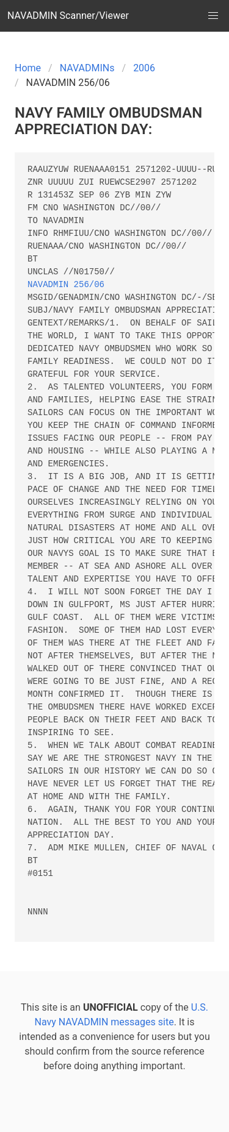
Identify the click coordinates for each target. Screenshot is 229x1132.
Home (28, 68)
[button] (213, 16)
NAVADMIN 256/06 (65, 285)
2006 (144, 68)
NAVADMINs (87, 68)
